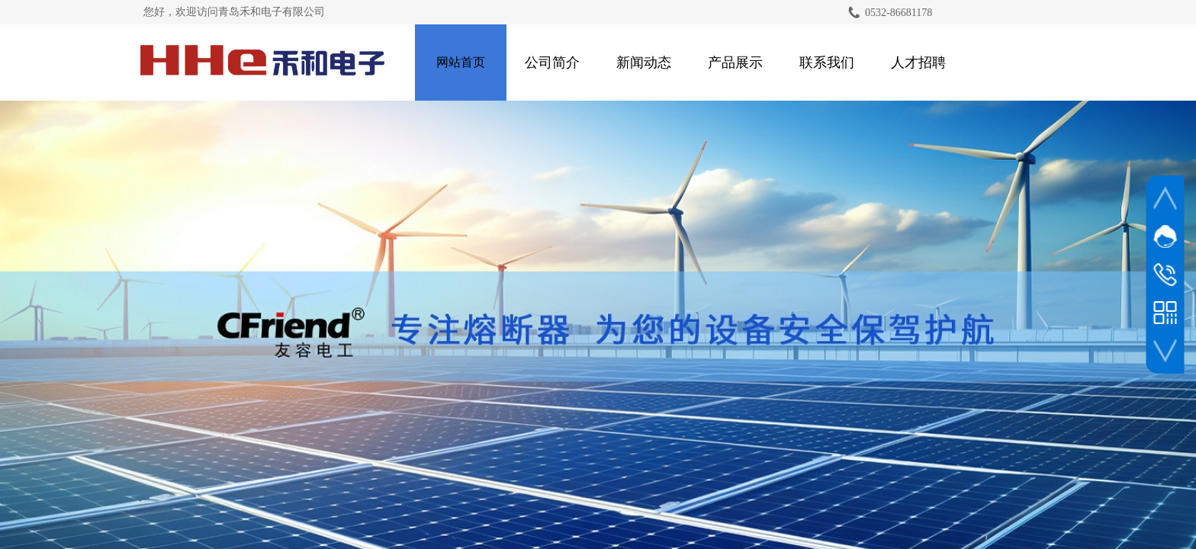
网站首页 (460, 62)
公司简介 (552, 62)
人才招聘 (918, 62)
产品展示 (735, 62)
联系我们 (826, 62)
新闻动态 (643, 62)
